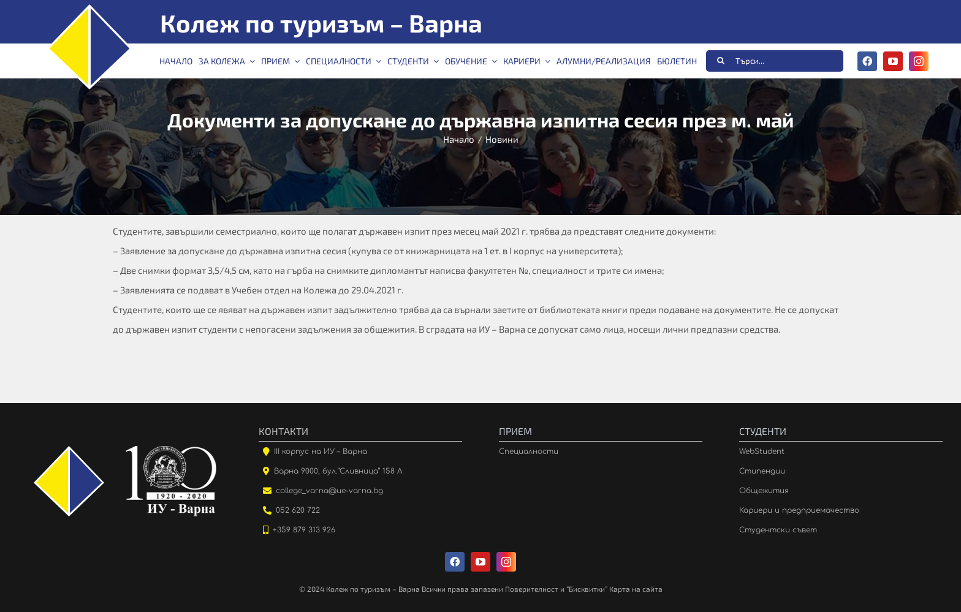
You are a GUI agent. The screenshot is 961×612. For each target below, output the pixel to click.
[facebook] (867, 61)
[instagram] (919, 61)
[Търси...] (774, 61)
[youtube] (893, 61)
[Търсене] (720, 60)
